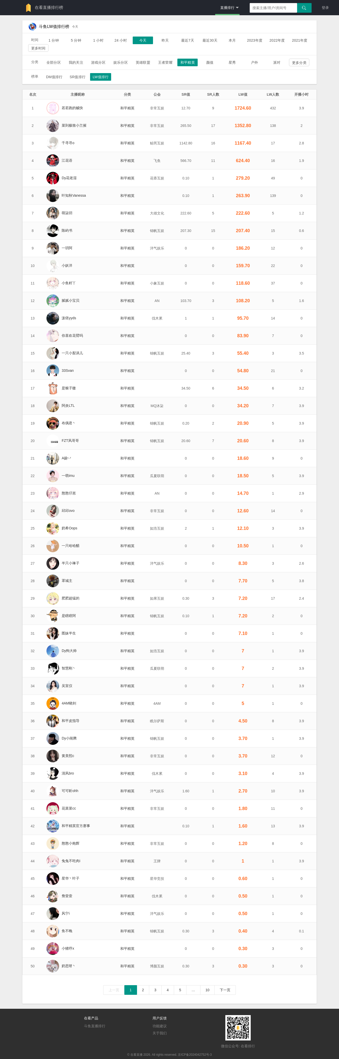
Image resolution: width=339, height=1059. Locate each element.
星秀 (232, 62)
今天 (142, 40)
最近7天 (187, 40)
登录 (325, 8)
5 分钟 (76, 40)
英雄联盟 (143, 62)
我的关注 (76, 62)
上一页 (114, 990)
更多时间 (38, 48)
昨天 (165, 40)
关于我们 (159, 1033)
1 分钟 (53, 40)
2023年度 (254, 40)
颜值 (209, 62)
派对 (276, 62)
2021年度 (300, 40)
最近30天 (209, 40)
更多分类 (299, 63)
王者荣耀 (165, 62)
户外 (254, 62)
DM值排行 (54, 77)
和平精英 (187, 62)
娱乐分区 (120, 62)
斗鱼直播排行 (94, 1026)
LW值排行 (101, 77)
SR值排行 (78, 77)
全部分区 (53, 62)
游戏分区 (98, 62)
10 (208, 990)
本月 (232, 40)
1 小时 (98, 40)
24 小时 (120, 40)
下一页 (225, 990)
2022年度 (277, 40)
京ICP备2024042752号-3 (195, 1054)
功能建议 (159, 1026)
